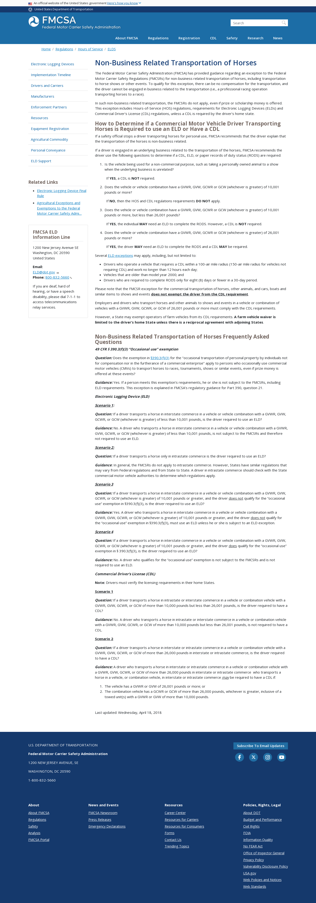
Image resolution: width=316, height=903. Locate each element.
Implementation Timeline (51, 74)
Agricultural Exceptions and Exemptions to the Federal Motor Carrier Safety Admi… (59, 208)
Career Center (175, 813)
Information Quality (258, 839)
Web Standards (254, 886)
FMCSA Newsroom (102, 813)
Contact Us (173, 839)
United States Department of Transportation (63, 9)
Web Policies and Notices (262, 879)
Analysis (34, 833)
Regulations (158, 38)
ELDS (112, 49)
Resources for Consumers (184, 826)
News (278, 38)
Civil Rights (251, 826)
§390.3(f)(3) (160, 357)
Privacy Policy (253, 860)
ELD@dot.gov (46, 272)
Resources (39, 117)
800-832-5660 (58, 277)
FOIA (247, 833)
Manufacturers (42, 96)
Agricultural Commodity (49, 139)
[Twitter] (253, 757)
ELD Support (41, 160)
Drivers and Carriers (47, 85)
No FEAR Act (253, 846)
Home (46, 49)
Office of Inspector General (263, 853)
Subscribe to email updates (260, 745)
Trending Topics (177, 846)
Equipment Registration (50, 128)
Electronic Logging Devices (52, 64)
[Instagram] (267, 758)
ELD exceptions (120, 255)
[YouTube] (281, 757)
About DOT (252, 813)
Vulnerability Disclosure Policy (265, 866)
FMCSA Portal (38, 839)
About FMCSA (126, 38)
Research (255, 38)
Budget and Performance (262, 819)
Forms (169, 833)
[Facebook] (239, 757)
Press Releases (99, 819)
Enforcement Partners (49, 107)
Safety (232, 38)
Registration (189, 38)
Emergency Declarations (107, 826)
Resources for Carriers (182, 819)
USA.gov (249, 873)
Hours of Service (90, 49)
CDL (213, 38)
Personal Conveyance (48, 150)
